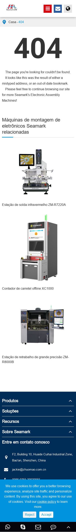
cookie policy (46, 501)
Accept (46, 514)
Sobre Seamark (16, 431)
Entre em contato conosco (25, 442)
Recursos (10, 421)
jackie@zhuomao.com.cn (24, 469)
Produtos (10, 400)
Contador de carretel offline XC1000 (28, 288)
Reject (29, 514)
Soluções (10, 411)
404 (21, 22)
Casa (12, 22)
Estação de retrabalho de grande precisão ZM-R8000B (35, 359)
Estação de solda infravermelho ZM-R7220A (34, 204)
